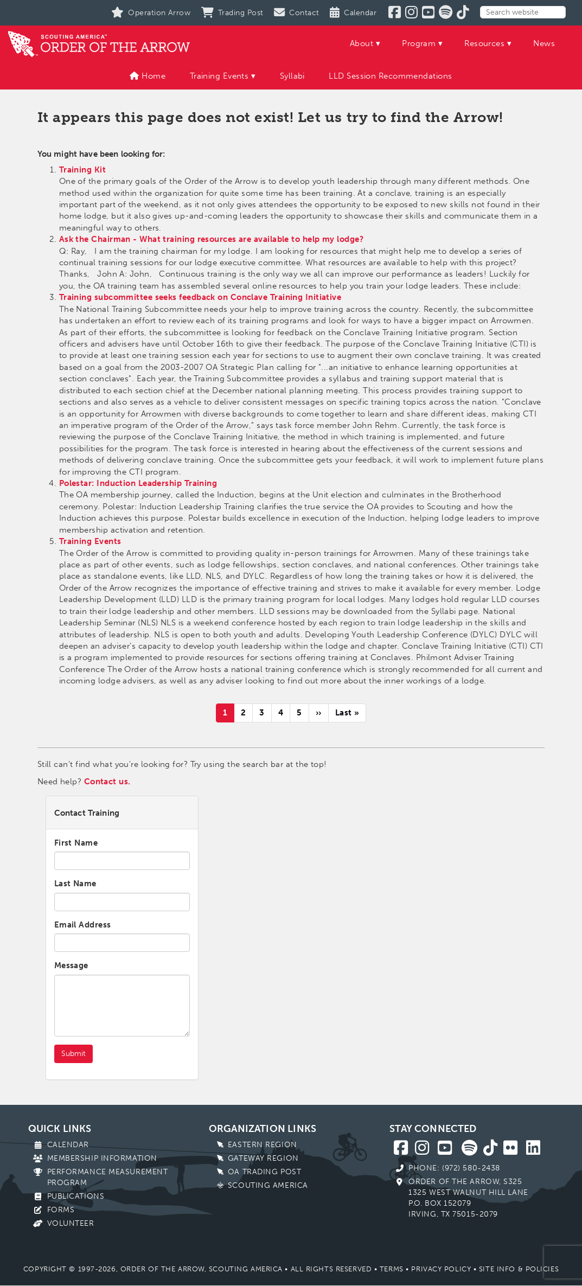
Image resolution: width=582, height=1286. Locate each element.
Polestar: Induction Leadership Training (138, 483)
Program (419, 43)
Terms (392, 1269)
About (361, 43)
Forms (61, 1209)
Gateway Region (263, 1158)
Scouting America (268, 1185)
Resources (484, 43)
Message (71, 965)
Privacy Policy (441, 1269)
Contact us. (107, 781)
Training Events (219, 76)
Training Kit (82, 170)
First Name (76, 843)
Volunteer (70, 1223)
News (544, 43)
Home (147, 76)
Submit (73, 1053)
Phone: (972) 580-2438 (454, 1168)
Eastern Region (262, 1144)
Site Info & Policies (519, 1269)
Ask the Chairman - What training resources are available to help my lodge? (211, 239)
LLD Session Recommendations (390, 76)
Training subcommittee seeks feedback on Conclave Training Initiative (200, 297)
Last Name (75, 883)
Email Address (82, 925)
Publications (76, 1196)
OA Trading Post (264, 1171)
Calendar (68, 1144)
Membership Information (102, 1158)
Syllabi (292, 76)
